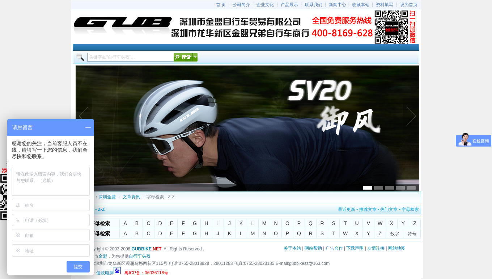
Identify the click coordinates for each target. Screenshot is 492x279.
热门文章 (389, 209)
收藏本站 (360, 4)
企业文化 (265, 4)
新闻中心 (337, 4)
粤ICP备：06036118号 (146, 272)
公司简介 (241, 4)
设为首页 (408, 4)
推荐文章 (368, 209)
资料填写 (384, 4)
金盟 (102, 256)
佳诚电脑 (105, 272)
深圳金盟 (107, 196)
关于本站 (292, 248)
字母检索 (410, 209)
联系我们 (313, 4)
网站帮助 (313, 248)
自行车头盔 (139, 256)
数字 (394, 233)
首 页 (221, 4)
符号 (412, 233)
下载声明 (355, 248)
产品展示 (289, 4)
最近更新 (346, 209)
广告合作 (334, 248)
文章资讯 (131, 196)
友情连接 (376, 248)
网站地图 (397, 248)
